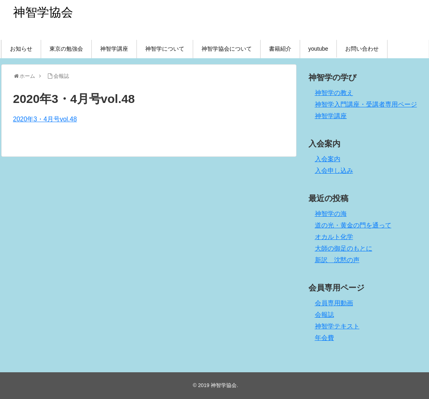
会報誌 (324, 314)
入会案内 (327, 159)
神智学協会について (227, 48)
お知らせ (21, 48)
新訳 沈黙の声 (337, 260)
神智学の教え (334, 92)
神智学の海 (331, 213)
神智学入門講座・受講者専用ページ (366, 104)
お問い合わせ (362, 48)
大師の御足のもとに (343, 248)
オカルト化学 (334, 236)
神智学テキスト (337, 326)
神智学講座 (114, 48)
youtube (318, 48)
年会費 (324, 337)
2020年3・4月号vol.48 (45, 119)
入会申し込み (334, 170)
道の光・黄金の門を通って (353, 225)
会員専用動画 (334, 303)
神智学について (164, 48)
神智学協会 (43, 12)
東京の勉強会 (66, 48)
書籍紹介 (280, 48)
